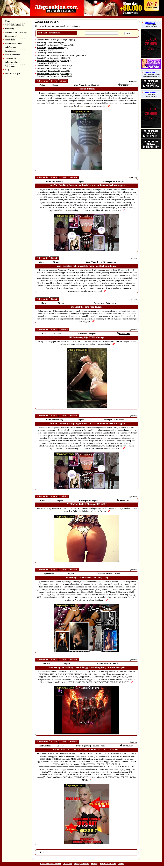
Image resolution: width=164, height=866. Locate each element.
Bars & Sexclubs (11, 54)
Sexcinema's (9, 51)
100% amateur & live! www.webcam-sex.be (151, 75)
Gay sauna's (9, 58)
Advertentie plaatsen (13, 25)
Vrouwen (65, 45)
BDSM (64, 58)
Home (6, 21)
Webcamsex (10, 36)
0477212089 (126, 85)
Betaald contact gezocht (72, 55)
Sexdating (8, 28)
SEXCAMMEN (149, 92)
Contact (121, 863)
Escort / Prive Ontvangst (15, 32)
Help (6, 69)
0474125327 (128, 746)
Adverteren (9, 66)
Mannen (65, 73)
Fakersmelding (10, 62)
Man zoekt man (55, 52)
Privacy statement (81, 863)
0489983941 (124, 333)
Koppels (65, 76)
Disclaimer (67, 863)
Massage (65, 60)
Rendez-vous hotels (12, 43)
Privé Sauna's (10, 47)
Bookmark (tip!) (11, 73)
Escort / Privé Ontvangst (48, 39)
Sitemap (94, 863)
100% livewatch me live (151, 95)
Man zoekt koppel (56, 42)
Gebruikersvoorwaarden (50, 863)
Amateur (65, 65)
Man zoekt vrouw (56, 47)
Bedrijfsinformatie (108, 863)
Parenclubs (9, 39)
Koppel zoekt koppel (57, 71)
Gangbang (66, 39)
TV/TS (51, 50)
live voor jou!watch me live (151, 25)
